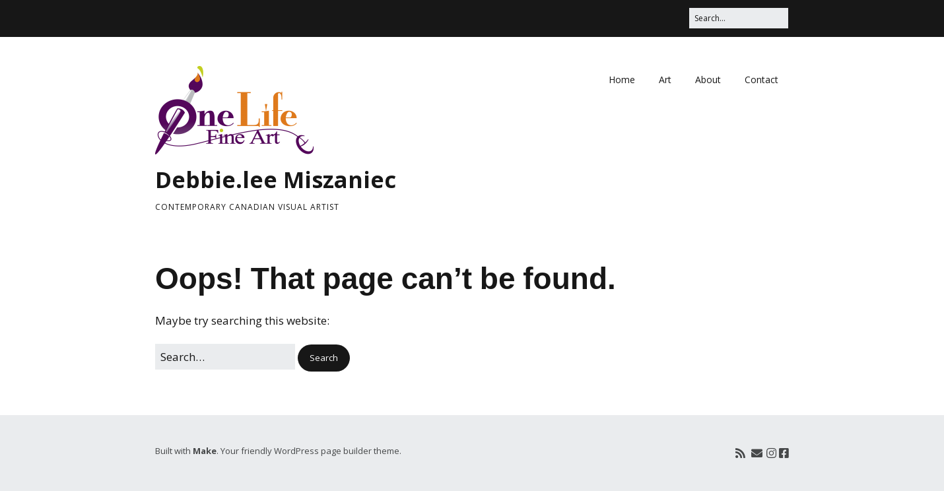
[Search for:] (739, 18)
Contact (761, 79)
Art (665, 79)
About (708, 79)
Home (622, 79)
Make (205, 451)
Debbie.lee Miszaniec (275, 179)
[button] (324, 358)
